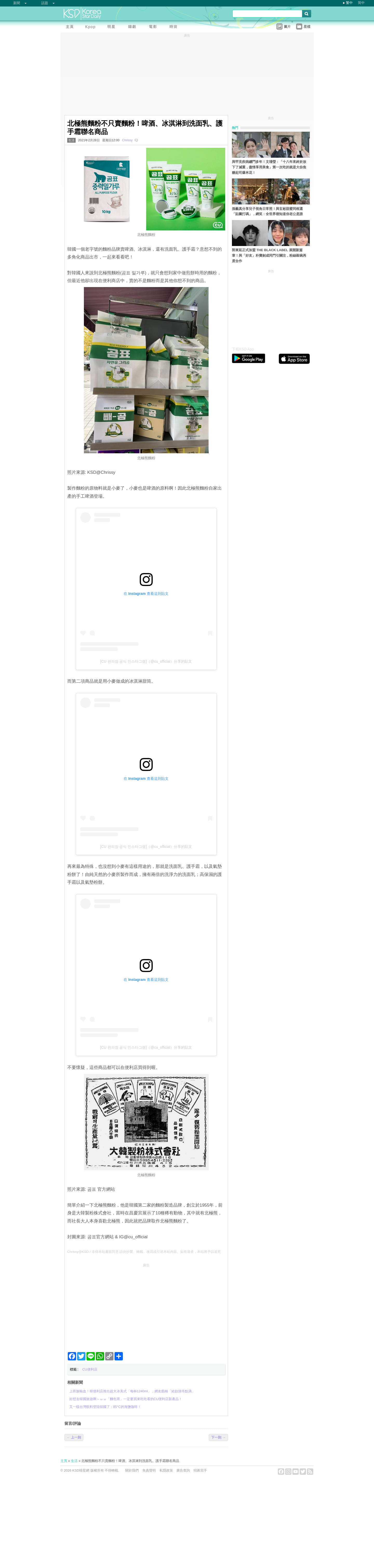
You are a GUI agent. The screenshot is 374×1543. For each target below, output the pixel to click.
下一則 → (218, 1437)
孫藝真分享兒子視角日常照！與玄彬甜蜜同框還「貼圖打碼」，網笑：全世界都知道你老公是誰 (267, 211)
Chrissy (127, 140)
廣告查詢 (183, 1470)
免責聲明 (149, 1470)
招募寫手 (200, 1470)
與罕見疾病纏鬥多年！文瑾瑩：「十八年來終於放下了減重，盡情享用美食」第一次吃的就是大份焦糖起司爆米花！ (269, 167)
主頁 (64, 1461)
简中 (361, 3)
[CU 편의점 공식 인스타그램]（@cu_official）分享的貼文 (146, 661)
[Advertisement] (146, 1305)
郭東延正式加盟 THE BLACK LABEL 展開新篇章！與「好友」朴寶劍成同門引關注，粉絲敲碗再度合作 (269, 255)
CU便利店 (89, 1369)
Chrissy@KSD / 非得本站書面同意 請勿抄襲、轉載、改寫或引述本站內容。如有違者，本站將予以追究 (144, 1252)
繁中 (349, 3)
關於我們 (132, 1470)
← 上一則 (74, 1437)
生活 (71, 140)
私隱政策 (166, 1470)
